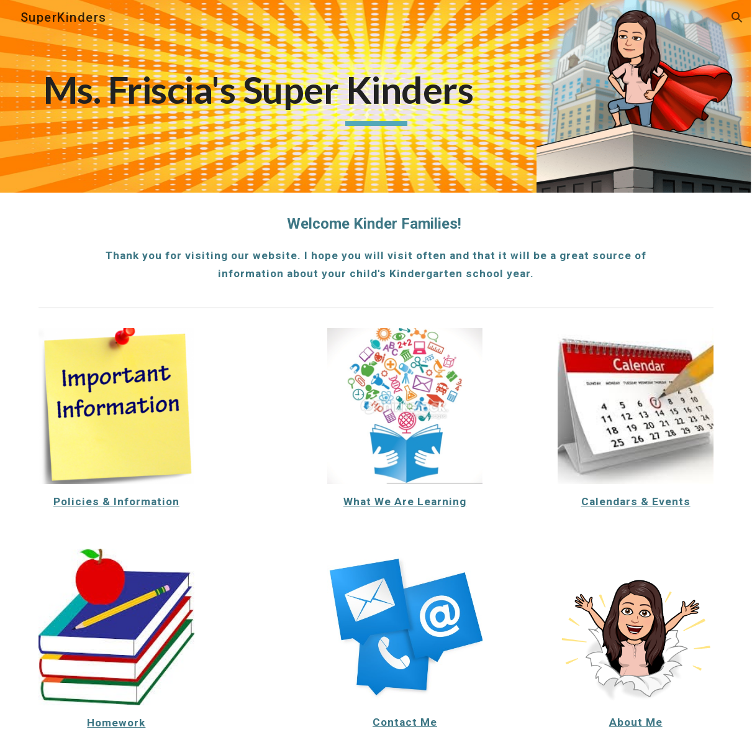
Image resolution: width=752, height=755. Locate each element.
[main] (376, 96)
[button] (737, 17)
